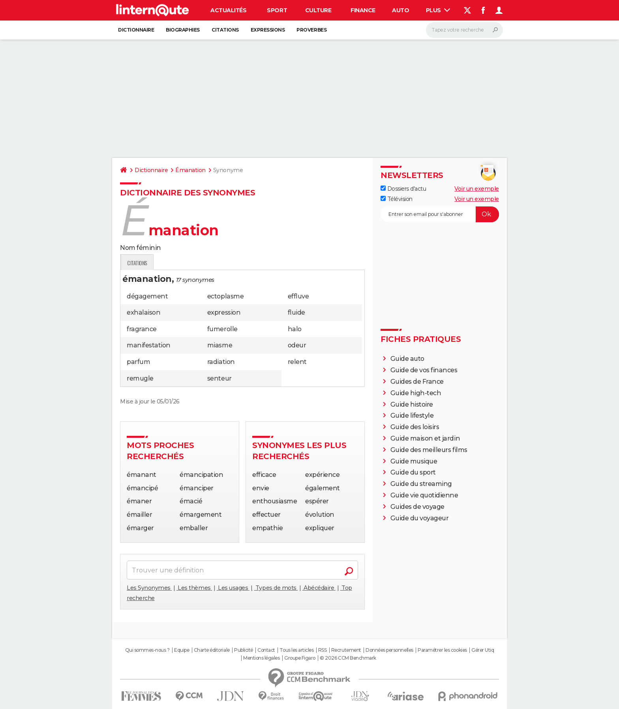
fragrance (142, 329)
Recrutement (346, 650)
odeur (297, 345)
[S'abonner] (440, 214)
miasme (219, 345)
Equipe (181, 650)
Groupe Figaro (299, 658)
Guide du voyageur (419, 518)
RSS (322, 650)
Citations (225, 30)
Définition (136, 263)
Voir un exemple (476, 188)
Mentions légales (261, 658)
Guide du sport (413, 472)
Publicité (243, 650)
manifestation (149, 345)
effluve (298, 296)
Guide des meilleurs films (428, 450)
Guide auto (407, 358)
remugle (140, 378)
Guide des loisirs (414, 427)
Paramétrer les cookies (442, 650)
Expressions (268, 30)
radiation (221, 362)
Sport (277, 10)
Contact (266, 650)
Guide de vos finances (424, 370)
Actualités (228, 10)
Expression (202, 263)
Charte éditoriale (212, 650)
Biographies (183, 30)
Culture (318, 10)
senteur (219, 378)
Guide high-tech (415, 393)
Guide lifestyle (412, 415)
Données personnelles (389, 650)
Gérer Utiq (482, 650)
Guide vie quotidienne (424, 495)
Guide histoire (411, 404)
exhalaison (143, 312)
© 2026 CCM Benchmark (348, 658)
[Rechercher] (464, 30)
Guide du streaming (421, 484)
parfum (138, 362)
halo (295, 329)
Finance (363, 10)
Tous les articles (296, 650)
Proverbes (311, 30)
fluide (296, 312)
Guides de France (417, 381)
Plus (438, 10)
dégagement (147, 296)
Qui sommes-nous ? (147, 650)
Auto (400, 10)
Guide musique (413, 461)
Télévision (397, 199)
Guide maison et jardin (425, 438)
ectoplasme (225, 296)
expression (223, 312)
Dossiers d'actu (403, 188)
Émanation (190, 170)
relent (297, 362)
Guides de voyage (417, 506)
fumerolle (222, 329)
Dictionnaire (136, 30)
